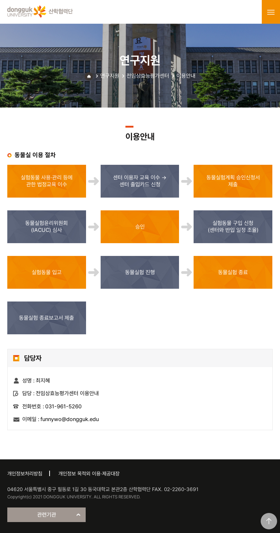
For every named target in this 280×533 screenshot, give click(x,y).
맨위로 (269, 521)
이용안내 (185, 76)
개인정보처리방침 (24, 473)
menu (271, 12)
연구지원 (109, 76)
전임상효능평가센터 (148, 76)
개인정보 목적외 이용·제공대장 (89, 473)
